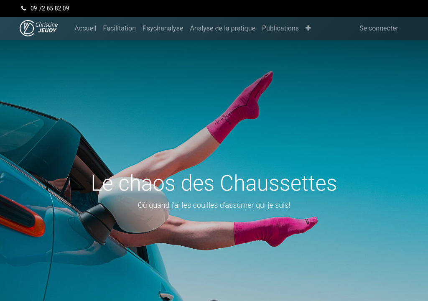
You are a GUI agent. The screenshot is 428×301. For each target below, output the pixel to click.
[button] (308, 28)
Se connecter (378, 28)
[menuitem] (85, 28)
